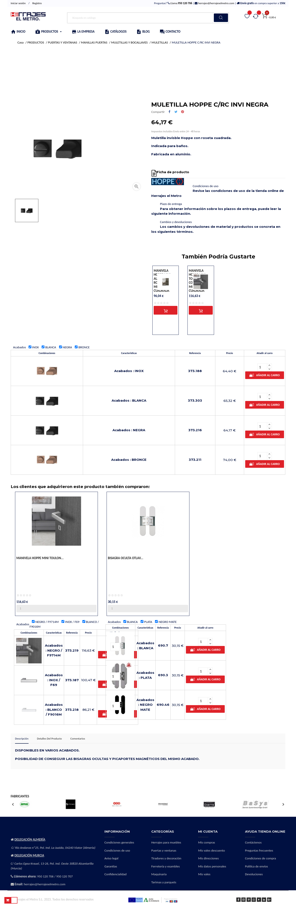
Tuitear (175, 111)
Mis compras (206, 842)
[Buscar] (148, 17)
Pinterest (182, 111)
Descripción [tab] (22, 738)
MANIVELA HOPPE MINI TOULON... (40, 558)
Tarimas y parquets (163, 882)
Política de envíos (256, 866)
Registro (37, 3)
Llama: (181, 3)
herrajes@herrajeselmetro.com (215, 3)
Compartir (169, 111)
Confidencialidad (115, 874)
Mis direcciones (208, 858)
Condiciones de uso (117, 850)
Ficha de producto (173, 172)
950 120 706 (45, 876)
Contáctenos (253, 842)
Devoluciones (254, 874)
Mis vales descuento (211, 850)
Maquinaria (159, 874)
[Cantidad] (262, 367)
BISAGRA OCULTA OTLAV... (125, 558)
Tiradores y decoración (166, 858)
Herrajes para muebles (166, 842)
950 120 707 (64, 876)
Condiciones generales (119, 842)
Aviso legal (111, 858)
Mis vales (204, 874)
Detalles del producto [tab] (49, 738)
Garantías (110, 866)
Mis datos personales (212, 866)
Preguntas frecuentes (259, 850)
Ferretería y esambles (165, 866)
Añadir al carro (264, 375)
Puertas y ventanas (163, 850)
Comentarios (77, 738)
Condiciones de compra (260, 858)
